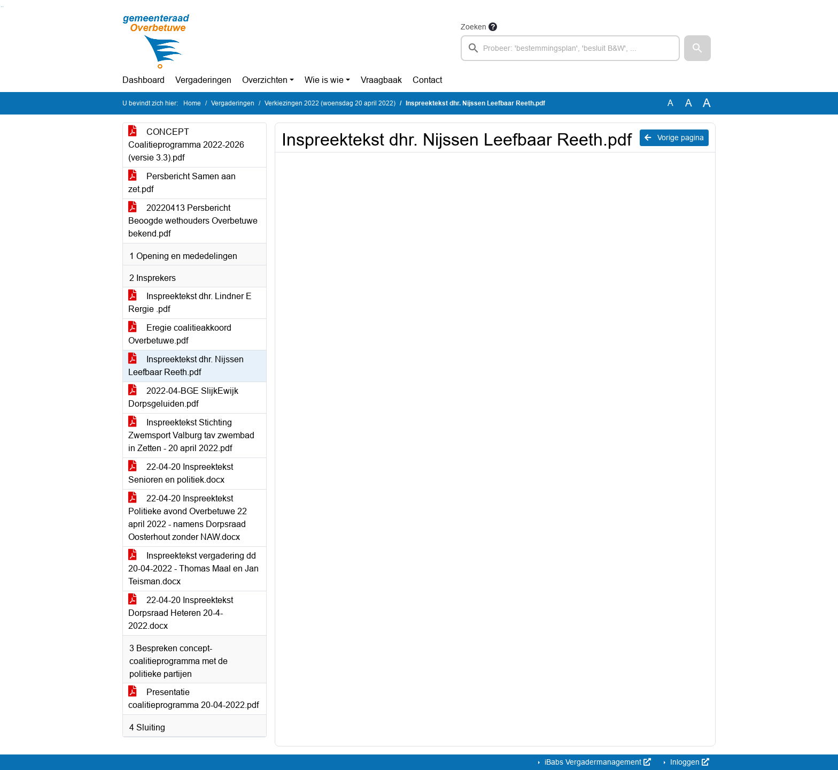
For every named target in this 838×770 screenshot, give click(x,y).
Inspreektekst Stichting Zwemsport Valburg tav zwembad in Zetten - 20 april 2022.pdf (191, 435)
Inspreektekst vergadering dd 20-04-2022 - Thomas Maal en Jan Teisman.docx (193, 568)
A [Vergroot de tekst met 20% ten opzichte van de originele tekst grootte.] (688, 103)
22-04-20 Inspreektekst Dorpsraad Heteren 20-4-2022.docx (180, 613)
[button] (697, 48)
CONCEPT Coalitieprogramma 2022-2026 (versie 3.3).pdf (186, 144)
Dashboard (143, 80)
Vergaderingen (203, 80)
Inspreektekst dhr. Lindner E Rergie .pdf (190, 303)
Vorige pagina (674, 137)
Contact (427, 80)
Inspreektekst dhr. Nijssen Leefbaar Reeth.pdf (186, 366)
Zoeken (473, 26)
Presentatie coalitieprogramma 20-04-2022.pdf (193, 699)
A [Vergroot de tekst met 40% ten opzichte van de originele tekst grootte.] (707, 103)
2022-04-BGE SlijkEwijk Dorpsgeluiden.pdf (183, 397)
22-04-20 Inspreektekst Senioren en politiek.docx (180, 473)
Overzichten (265, 80)
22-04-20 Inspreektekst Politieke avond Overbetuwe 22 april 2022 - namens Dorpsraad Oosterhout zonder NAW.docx (187, 518)
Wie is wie (324, 80)
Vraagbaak (381, 80)
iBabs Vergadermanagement (596, 762)
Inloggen (688, 762)
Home (192, 103)
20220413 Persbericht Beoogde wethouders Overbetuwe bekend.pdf (193, 220)
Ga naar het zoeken (1, 6)
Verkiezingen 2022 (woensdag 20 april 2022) (330, 103)
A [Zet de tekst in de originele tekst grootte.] (670, 103)
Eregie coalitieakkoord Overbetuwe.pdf (179, 334)
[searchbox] (570, 48)
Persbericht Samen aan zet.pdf (182, 183)
